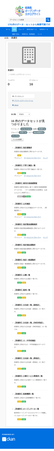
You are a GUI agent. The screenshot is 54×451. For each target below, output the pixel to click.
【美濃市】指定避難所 (23, 148)
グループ (21, 29)
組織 (14, 29)
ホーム (8, 29)
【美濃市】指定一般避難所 (24, 260)
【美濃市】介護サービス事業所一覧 (28, 376)
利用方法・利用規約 (28, 34)
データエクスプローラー (32, 158)
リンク (40, 34)
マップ (45, 158)
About (15, 105)
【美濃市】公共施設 (22, 204)
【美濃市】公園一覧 (22, 275)
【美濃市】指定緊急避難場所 (25, 224)
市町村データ (43, 29)
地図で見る (15, 34)
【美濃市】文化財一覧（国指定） (27, 305)
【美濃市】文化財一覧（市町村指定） (29, 323)
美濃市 (14, 38)
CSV (19, 155)
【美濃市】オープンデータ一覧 (26, 409)
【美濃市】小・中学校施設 (24, 340)
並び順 (13, 114)
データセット (18, 96)
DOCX (19, 196)
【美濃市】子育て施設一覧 (24, 165)
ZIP (24, 196)
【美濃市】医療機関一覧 (24, 394)
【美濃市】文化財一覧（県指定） (27, 358)
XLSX (23, 173)
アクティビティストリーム (22, 101)
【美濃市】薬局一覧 (22, 290)
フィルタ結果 (17, 139)
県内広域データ (32, 29)
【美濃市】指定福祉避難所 (24, 245)
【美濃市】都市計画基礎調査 (25, 183)
